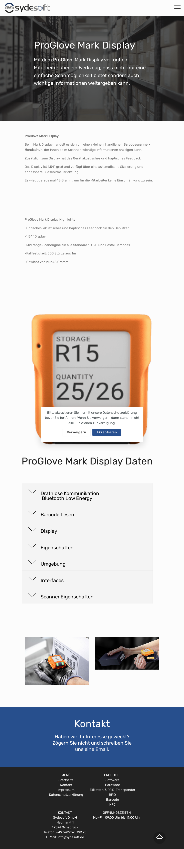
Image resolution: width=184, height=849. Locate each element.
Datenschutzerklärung (120, 413)
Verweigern (76, 432)
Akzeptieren (106, 432)
